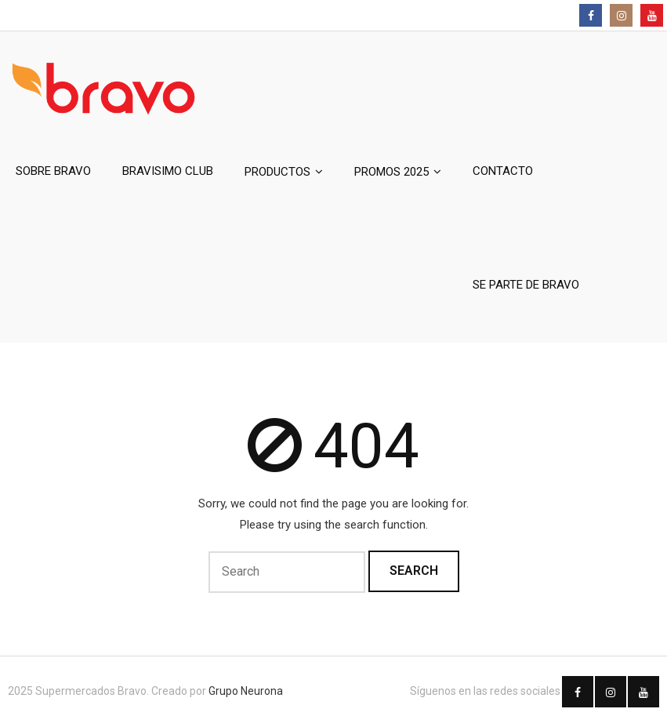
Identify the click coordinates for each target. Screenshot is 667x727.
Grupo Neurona (245, 691)
